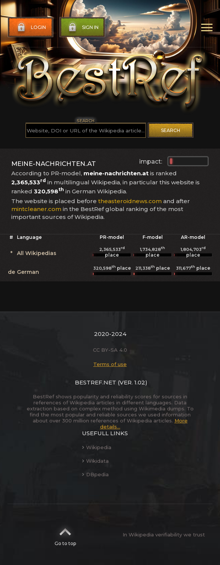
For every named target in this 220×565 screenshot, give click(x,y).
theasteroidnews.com (130, 201)
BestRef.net (95, 382)
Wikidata (95, 461)
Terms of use (110, 364)
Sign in (83, 27)
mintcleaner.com (36, 209)
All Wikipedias (36, 253)
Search (170, 130)
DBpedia (95, 474)
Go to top (65, 534)
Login (31, 27)
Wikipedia (96, 447)
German (28, 272)
